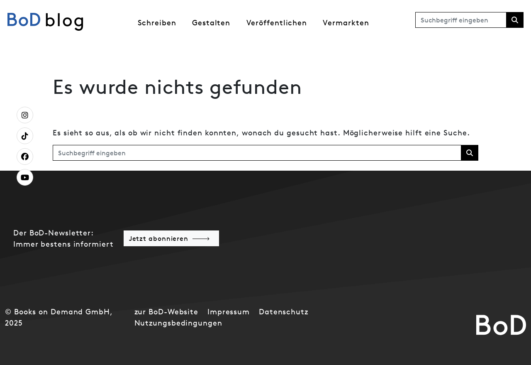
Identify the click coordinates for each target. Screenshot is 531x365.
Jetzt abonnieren (158, 238)
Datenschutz (283, 311)
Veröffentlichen (276, 22)
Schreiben (157, 22)
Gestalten (211, 22)
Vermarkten (346, 22)
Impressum (228, 311)
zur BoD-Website (166, 311)
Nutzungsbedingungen (178, 323)
